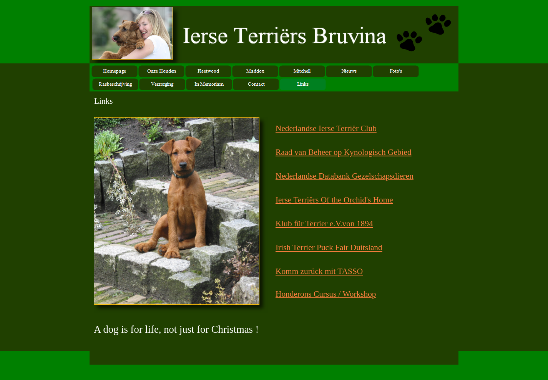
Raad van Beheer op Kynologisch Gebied (344, 152)
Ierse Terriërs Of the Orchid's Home (334, 199)
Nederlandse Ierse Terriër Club (326, 128)
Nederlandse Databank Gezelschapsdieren (344, 176)
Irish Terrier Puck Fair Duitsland (329, 247)
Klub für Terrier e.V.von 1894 (324, 223)
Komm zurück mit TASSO (319, 271)
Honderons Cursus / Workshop (326, 294)
